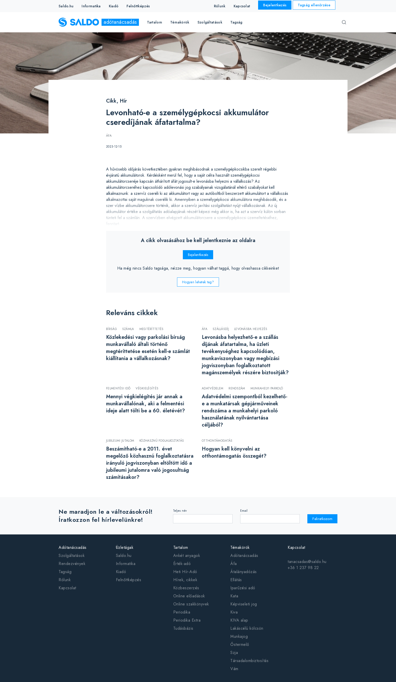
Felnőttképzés (138, 6)
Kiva (234, 612)
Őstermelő (239, 644)
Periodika (181, 612)
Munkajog (239, 636)
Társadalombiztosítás (249, 661)
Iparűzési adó (242, 588)
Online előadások (189, 596)
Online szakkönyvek (191, 604)
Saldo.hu (66, 6)
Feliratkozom (322, 518)
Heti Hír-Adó (185, 572)
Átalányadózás (243, 572)
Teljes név (180, 510)
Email (244, 510)
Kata (234, 596)
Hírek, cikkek (185, 580)
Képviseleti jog (243, 604)
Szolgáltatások (72, 555)
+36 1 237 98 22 (303, 568)
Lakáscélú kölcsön (246, 628)
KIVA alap (239, 620)
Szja (234, 652)
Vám (234, 669)
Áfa (233, 564)
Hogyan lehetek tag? (198, 282)
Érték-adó (182, 564)
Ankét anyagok (186, 555)
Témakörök (240, 547)
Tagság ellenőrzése (314, 5)
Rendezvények (72, 564)
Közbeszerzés (186, 588)
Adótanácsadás (73, 547)
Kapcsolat (242, 6)
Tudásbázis (183, 628)
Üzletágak (125, 547)
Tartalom (180, 547)
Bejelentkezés (274, 5)
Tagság (236, 22)
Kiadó (114, 6)
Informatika (91, 6)
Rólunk (220, 6)
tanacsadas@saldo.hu (307, 562)
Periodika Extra (187, 620)
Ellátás (236, 580)
